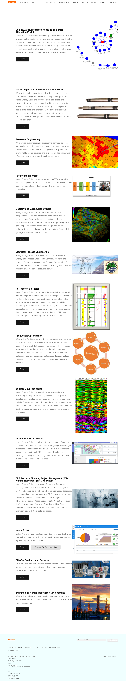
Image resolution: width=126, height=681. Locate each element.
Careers (93, 2)
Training (75, 2)
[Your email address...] (91, 640)
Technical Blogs (13, 651)
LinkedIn (35, 648)
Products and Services (26, 2)
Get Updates (112, 640)
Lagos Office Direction (16, 648)
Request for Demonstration (46, 547)
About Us (113, 2)
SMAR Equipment (63, 2)
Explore (22, 59)
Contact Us (103, 2)
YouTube (28, 648)
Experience (84, 2)
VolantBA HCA (50, 2)
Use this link (14, 665)
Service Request (54, 648)
